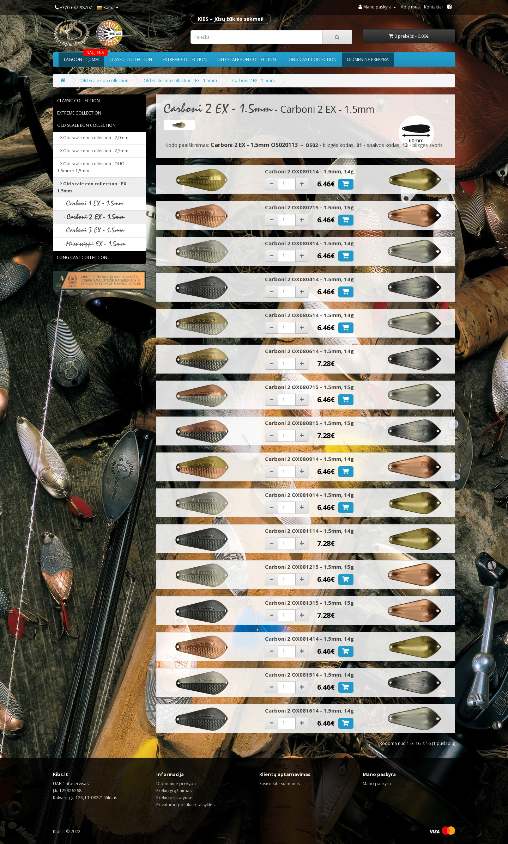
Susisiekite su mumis (279, 784)
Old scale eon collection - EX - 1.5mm (180, 81)
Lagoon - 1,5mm (84, 57)
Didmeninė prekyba (368, 59)
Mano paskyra (377, 784)
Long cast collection (311, 59)
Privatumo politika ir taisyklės (185, 805)
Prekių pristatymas (174, 798)
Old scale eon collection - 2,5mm (92, 151)
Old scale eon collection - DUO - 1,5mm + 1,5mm (92, 167)
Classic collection (130, 59)
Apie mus (410, 7)
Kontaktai (433, 7)
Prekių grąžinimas (174, 791)
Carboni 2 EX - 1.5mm (253, 81)
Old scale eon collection (246, 59)
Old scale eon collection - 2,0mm (92, 138)
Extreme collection (185, 59)
